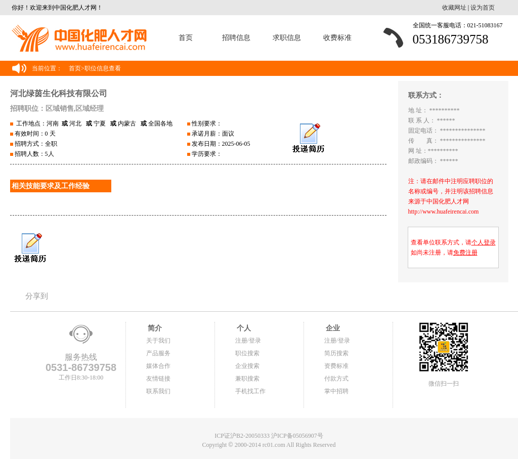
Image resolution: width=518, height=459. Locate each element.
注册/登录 (248, 340)
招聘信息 (236, 37)
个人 (243, 328)
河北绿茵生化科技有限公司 (58, 93)
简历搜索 (336, 353)
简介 (154, 328)
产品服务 (158, 353)
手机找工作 (250, 391)
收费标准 (337, 37)
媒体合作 (158, 365)
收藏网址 (454, 7)
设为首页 (482, 7)
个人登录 (483, 242)
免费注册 (465, 252)
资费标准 (336, 365)
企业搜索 (247, 365)
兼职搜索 (247, 378)
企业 (332, 328)
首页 (186, 37)
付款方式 (336, 378)
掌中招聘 (336, 391)
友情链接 (158, 378)
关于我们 (158, 340)
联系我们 (158, 391)
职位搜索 (247, 353)
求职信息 (287, 37)
